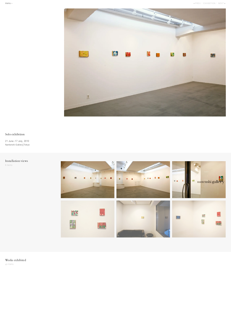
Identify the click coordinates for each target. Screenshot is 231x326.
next (221, 3)
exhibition (209, 3)
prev (198, 3)
